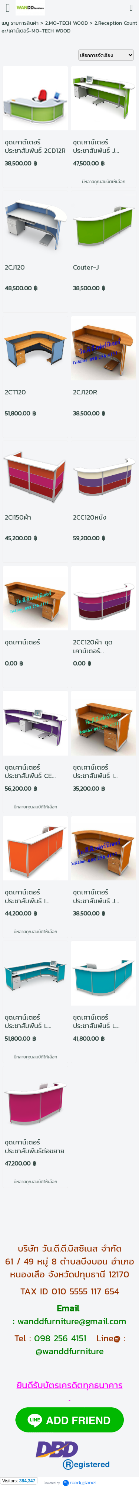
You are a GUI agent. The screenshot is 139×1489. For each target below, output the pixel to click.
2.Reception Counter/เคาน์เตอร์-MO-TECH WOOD (69, 27)
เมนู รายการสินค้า (20, 23)
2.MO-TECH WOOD (66, 23)
